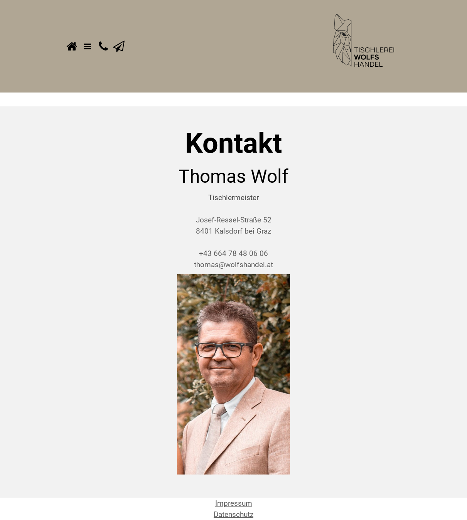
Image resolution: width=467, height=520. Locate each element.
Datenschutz (233, 514)
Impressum (233, 503)
